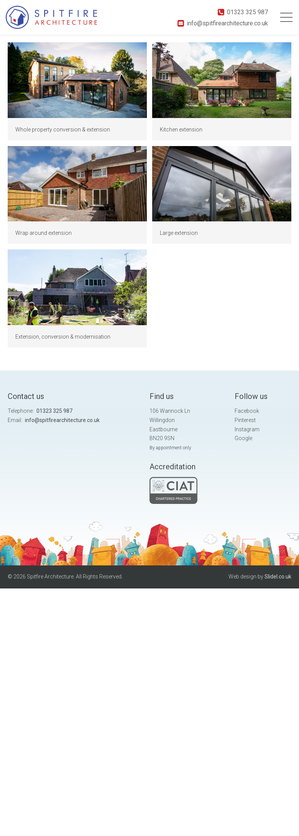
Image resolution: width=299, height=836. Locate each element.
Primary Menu (286, 17)
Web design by (259, 576)
